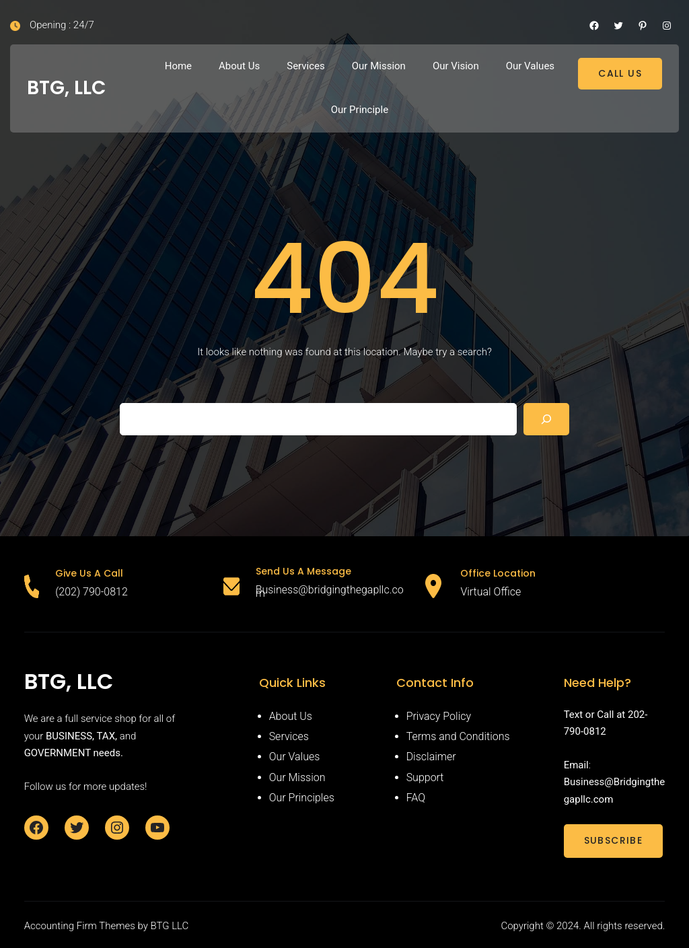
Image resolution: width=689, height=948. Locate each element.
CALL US (620, 73)
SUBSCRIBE (613, 840)
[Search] (546, 419)
